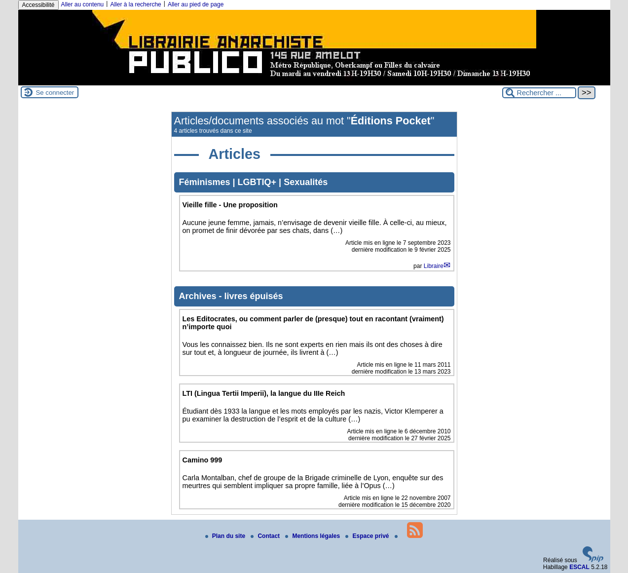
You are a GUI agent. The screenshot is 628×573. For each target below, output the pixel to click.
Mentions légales (313, 536)
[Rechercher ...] (539, 92)
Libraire (433, 266)
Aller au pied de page (195, 4)
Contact (266, 536)
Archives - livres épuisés (231, 296)
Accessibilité (38, 4)
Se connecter (55, 92)
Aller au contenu (82, 4)
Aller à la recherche (135, 4)
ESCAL (579, 567)
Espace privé (367, 536)
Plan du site (226, 536)
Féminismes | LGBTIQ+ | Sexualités (253, 182)
